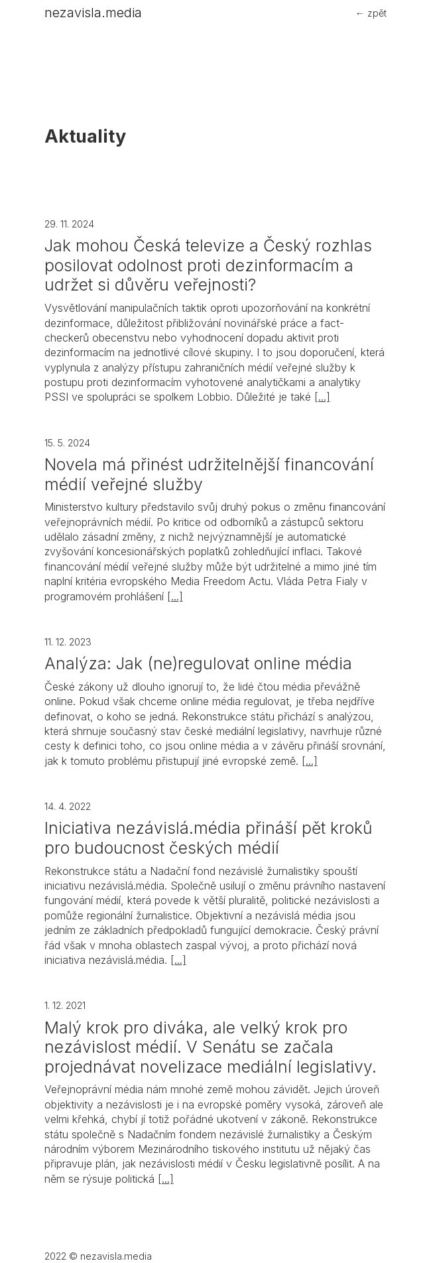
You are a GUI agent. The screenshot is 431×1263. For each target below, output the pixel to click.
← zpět (371, 13)
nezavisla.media (93, 13)
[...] (322, 396)
